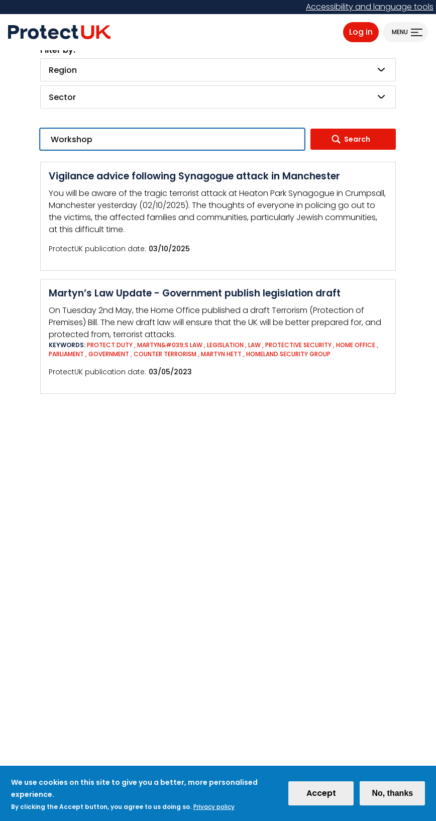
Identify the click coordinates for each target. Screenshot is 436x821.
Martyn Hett (221, 354)
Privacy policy (214, 810)
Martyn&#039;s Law (169, 345)
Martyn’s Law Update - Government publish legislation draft (195, 293)
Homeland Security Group (288, 354)
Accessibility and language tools (369, 7)
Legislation (225, 345)
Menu (400, 32)
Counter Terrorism (165, 354)
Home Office (355, 345)
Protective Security (298, 345)
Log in (361, 32)
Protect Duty (110, 345)
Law (254, 345)
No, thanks (392, 797)
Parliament (66, 354)
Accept (321, 797)
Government (108, 354)
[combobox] (218, 69)
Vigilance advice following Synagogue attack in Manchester (194, 176)
